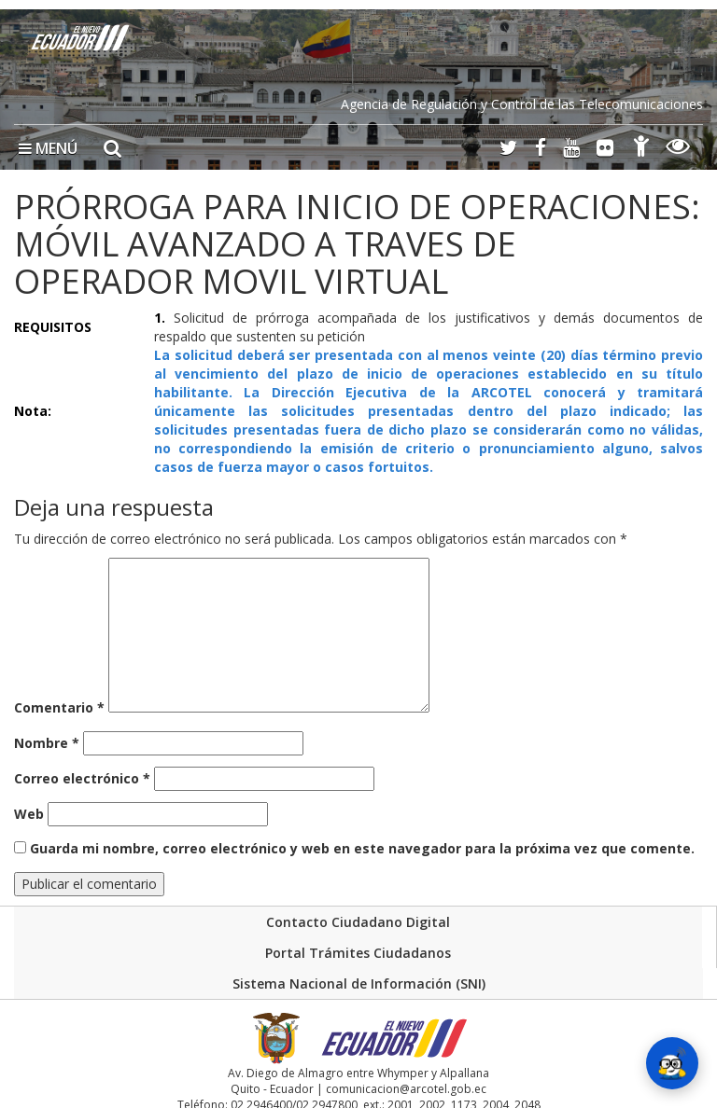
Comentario (59, 707)
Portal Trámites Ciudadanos (358, 953)
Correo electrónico (82, 778)
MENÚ (48, 148)
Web (29, 814)
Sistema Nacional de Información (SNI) (358, 983)
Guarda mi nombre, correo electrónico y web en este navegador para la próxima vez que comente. (362, 848)
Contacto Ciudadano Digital (358, 922)
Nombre (46, 743)
